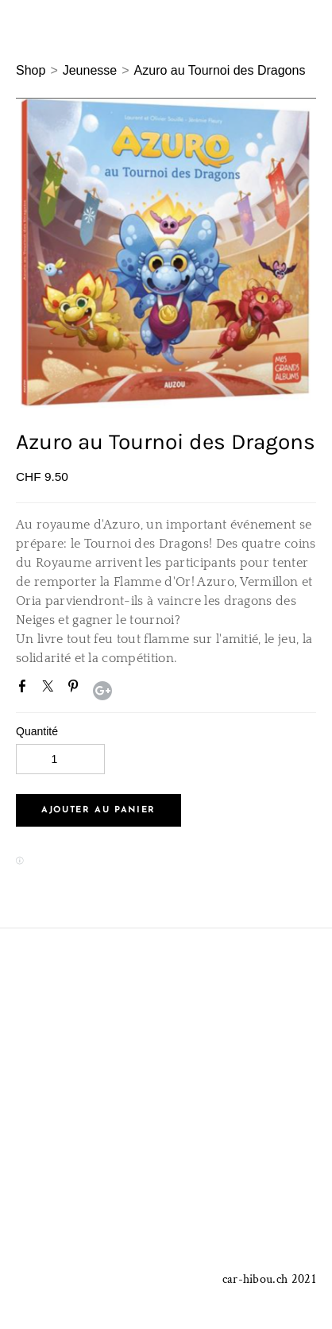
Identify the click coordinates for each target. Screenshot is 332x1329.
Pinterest (76, 689)
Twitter (50, 689)
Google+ (102, 690)
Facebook (25, 689)
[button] (98, 810)
